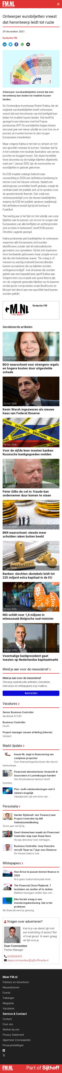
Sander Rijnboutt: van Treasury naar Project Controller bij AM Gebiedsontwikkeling (35, 819)
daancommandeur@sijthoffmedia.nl (27, 960)
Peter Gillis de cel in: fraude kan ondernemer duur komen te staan (27, 493)
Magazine (8, 1003)
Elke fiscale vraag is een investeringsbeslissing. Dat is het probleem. (33, 903)
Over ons (8, 1024)
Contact (7, 1019)
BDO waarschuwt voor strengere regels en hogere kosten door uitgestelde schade (31, 368)
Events (6, 992)
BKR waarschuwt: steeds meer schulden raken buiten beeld (24, 534)
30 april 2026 (10, 650)
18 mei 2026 (10, 444)
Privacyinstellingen (13, 1045)
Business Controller (14, 722)
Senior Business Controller (18, 712)
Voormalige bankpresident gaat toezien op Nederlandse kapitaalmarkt (30, 658)
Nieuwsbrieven (11, 987)
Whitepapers (12, 863)
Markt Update (12, 746)
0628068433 (14, 956)
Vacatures (10, 704)
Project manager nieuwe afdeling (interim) (27, 732)
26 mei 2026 (10, 358)
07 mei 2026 (10, 485)
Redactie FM (10, 37)
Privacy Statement (13, 1034)
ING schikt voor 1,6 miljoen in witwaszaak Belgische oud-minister (28, 616)
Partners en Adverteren (16, 982)
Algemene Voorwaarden (17, 1040)
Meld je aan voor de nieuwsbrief (25, 669)
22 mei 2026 (10, 403)
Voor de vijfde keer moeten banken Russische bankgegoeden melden (28, 452)
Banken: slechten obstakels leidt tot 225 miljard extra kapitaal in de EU (29, 575)
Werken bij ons (11, 1029)
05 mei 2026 (10, 568)
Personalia (10, 806)
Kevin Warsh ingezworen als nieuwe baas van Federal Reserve (28, 411)
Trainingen (8, 998)
